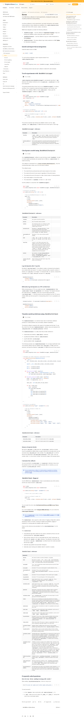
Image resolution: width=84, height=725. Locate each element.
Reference (17, 8)
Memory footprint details (72, 37)
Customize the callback (71, 39)
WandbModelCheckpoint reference (74, 25)
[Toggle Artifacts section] (9, 29)
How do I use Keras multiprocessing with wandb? (74, 48)
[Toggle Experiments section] (9, 23)
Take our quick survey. (48, 1)
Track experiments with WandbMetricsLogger (71, 17)
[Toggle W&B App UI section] (9, 40)
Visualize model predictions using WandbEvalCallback (73, 33)
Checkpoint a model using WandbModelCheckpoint (71, 22)
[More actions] (60, 15)
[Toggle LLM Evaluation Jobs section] (9, 38)
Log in (69, 4)
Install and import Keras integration (73, 14)
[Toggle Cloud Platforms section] (9, 71)
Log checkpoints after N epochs (73, 26)
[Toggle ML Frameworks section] (9, 53)
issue (31, 472)
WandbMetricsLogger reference (73, 19)
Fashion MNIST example (48, 515)
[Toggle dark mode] (80, 4)
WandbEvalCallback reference (73, 35)
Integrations (24, 12)
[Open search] (39, 4)
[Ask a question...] (41, 710)
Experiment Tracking (49, 32)
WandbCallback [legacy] (71, 41)
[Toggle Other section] (9, 73)
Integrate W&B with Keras (43, 509)
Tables (58, 40)
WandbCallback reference (72, 43)
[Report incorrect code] (55, 53)
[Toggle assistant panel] (52, 4)
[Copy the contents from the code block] (57, 53)
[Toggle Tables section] (9, 27)
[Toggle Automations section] (9, 36)
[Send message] (59, 710)
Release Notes (24, 8)
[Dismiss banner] (82, 1)
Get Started (11, 8)
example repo (31, 515)
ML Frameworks (44, 12)
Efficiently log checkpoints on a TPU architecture (74, 29)
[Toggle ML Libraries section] (9, 69)
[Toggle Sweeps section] (9, 25)
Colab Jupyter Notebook (27, 511)
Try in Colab (26, 76)
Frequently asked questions (72, 45)
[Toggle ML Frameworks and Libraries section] (9, 51)
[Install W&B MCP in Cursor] (52, 15)
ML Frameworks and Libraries (34, 12)
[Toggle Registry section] (9, 31)
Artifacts (28, 38)
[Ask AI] (59, 53)
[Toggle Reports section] (9, 34)
